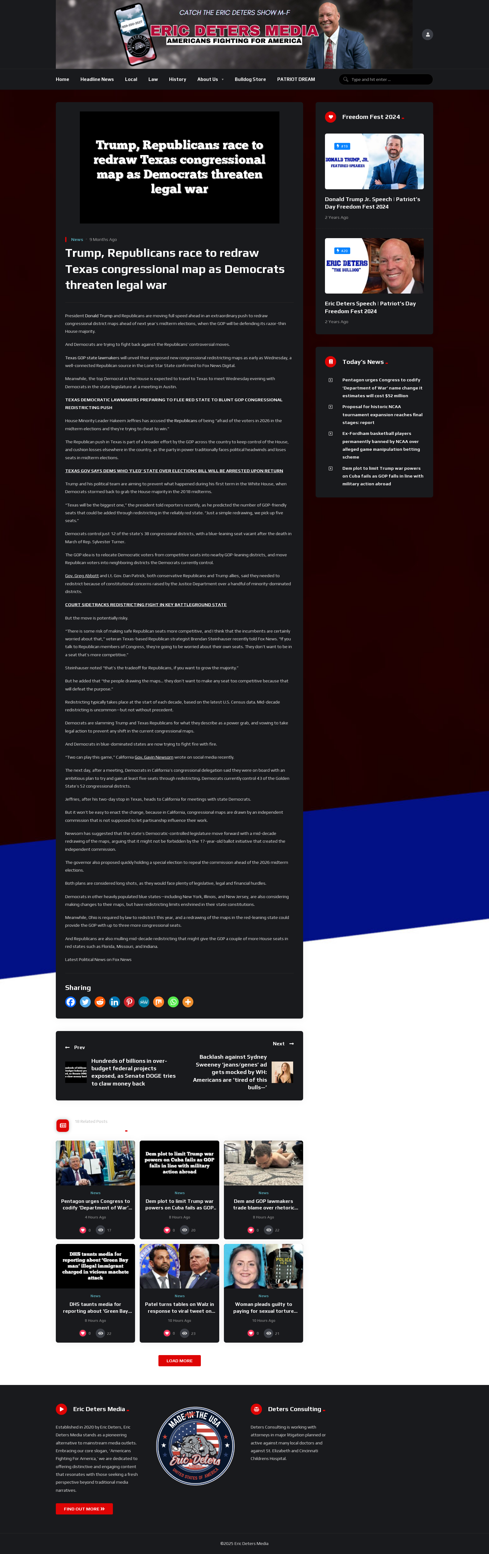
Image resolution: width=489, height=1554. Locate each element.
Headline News (97, 79)
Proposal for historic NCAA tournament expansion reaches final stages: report (382, 414)
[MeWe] (143, 1001)
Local (131, 79)
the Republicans (182, 420)
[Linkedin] (114, 1001)
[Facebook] (70, 1001)
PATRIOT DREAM (296, 79)
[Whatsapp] (173, 1001)
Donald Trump (99, 315)
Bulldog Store (250, 79)
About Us (207, 79)
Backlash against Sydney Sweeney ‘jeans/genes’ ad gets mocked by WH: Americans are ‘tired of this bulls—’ (230, 1071)
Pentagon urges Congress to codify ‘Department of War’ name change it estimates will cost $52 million (382, 387)
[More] (187, 1001)
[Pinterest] (129, 1001)
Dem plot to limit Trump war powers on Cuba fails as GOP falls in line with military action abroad (383, 476)
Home (62, 79)
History (177, 79)
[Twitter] (85, 1001)
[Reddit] (99, 1001)
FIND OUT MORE (84, 1508)
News (77, 239)
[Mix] (158, 1001)
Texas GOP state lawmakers (92, 357)
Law (153, 79)
